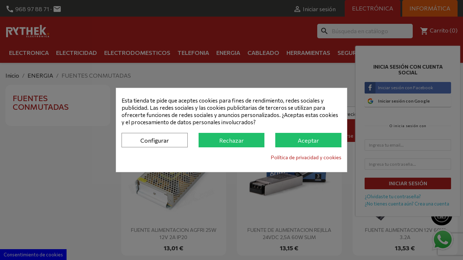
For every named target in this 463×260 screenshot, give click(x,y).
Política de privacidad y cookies (306, 157)
